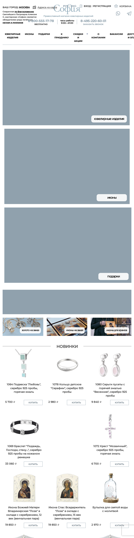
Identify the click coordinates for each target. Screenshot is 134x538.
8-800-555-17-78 (41, 21)
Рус (65, 6)
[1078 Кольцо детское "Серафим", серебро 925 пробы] (67, 365)
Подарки (113, 276)
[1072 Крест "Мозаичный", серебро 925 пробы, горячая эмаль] (110, 427)
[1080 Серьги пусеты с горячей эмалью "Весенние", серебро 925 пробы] (110, 365)
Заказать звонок (93, 24)
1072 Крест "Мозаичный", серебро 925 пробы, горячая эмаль (110, 449)
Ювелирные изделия (109, 119)
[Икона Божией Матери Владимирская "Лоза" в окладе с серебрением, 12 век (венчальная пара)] (24, 488)
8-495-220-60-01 (93, 21)
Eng (73, 6)
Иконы (111, 198)
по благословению (24, 11)
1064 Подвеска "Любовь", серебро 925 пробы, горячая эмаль (24, 388)
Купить (33, 402)
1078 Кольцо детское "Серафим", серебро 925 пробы (67, 388)
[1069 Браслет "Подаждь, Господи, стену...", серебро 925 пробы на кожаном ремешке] (24, 427)
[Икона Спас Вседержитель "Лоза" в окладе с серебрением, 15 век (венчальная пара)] (67, 488)
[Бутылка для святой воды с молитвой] (110, 488)
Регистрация (102, 6)
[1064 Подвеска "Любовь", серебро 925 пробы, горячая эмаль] (24, 365)
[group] (67, 302)
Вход (85, 6)
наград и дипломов (13, 22)
